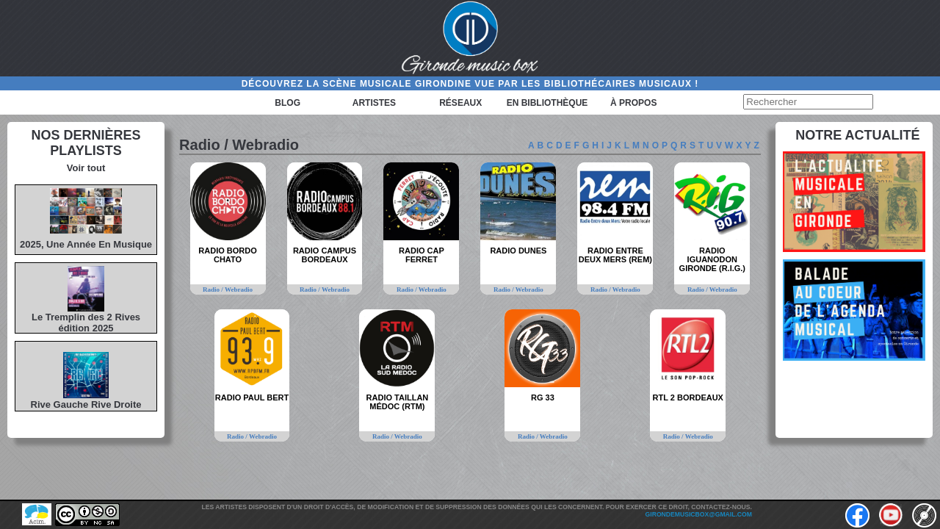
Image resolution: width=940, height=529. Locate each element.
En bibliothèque (547, 103)
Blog (287, 103)
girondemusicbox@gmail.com (699, 514)
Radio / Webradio (228, 289)
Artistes (374, 103)
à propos (633, 103)
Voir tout (86, 167)
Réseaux (460, 103)
